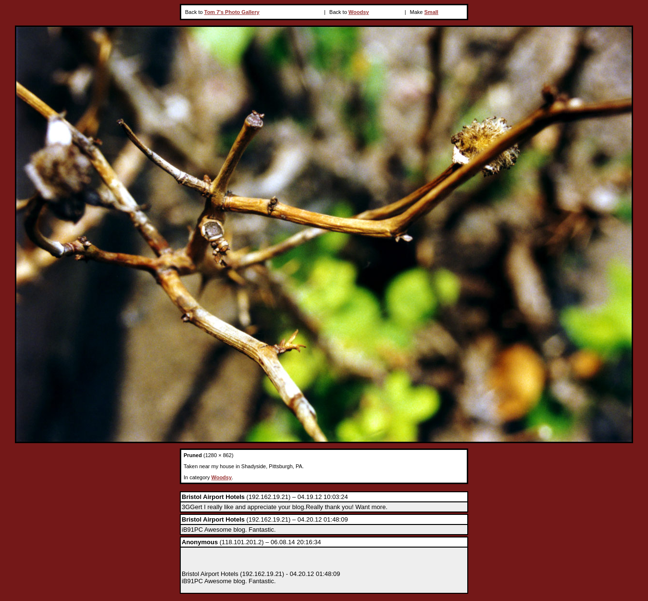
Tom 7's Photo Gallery (232, 12)
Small (431, 12)
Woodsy (359, 12)
